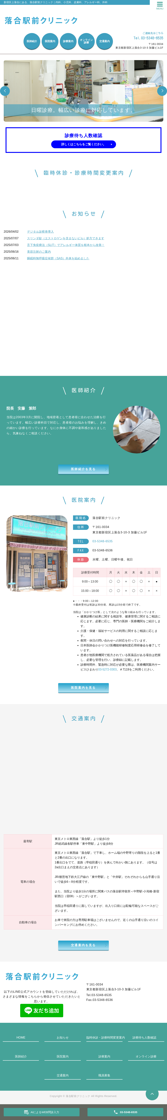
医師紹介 (32, 41)
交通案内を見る (83, 945)
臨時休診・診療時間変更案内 (104, 1037)
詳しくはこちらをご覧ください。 (83, 144)
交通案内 (104, 41)
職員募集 (104, 1075)
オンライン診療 (86, 41)
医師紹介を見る (83, 469)
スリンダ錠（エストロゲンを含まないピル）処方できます (65, 238)
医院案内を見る (83, 687)
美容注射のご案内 (39, 251)
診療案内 (68, 41)
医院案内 (50, 41)
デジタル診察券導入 (40, 231)
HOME (20, 1037)
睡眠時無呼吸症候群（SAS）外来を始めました (58, 258)
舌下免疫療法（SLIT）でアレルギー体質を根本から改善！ (66, 245)
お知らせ (63, 1037)
